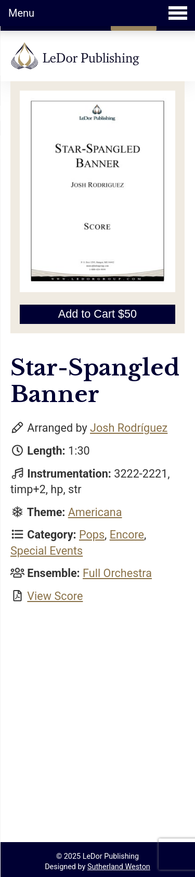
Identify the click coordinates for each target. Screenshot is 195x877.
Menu (97, 13)
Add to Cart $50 (97, 313)
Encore (127, 534)
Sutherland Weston (118, 866)
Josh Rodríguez (128, 427)
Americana (95, 512)
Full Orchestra (117, 573)
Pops (92, 534)
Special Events (46, 550)
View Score (55, 596)
